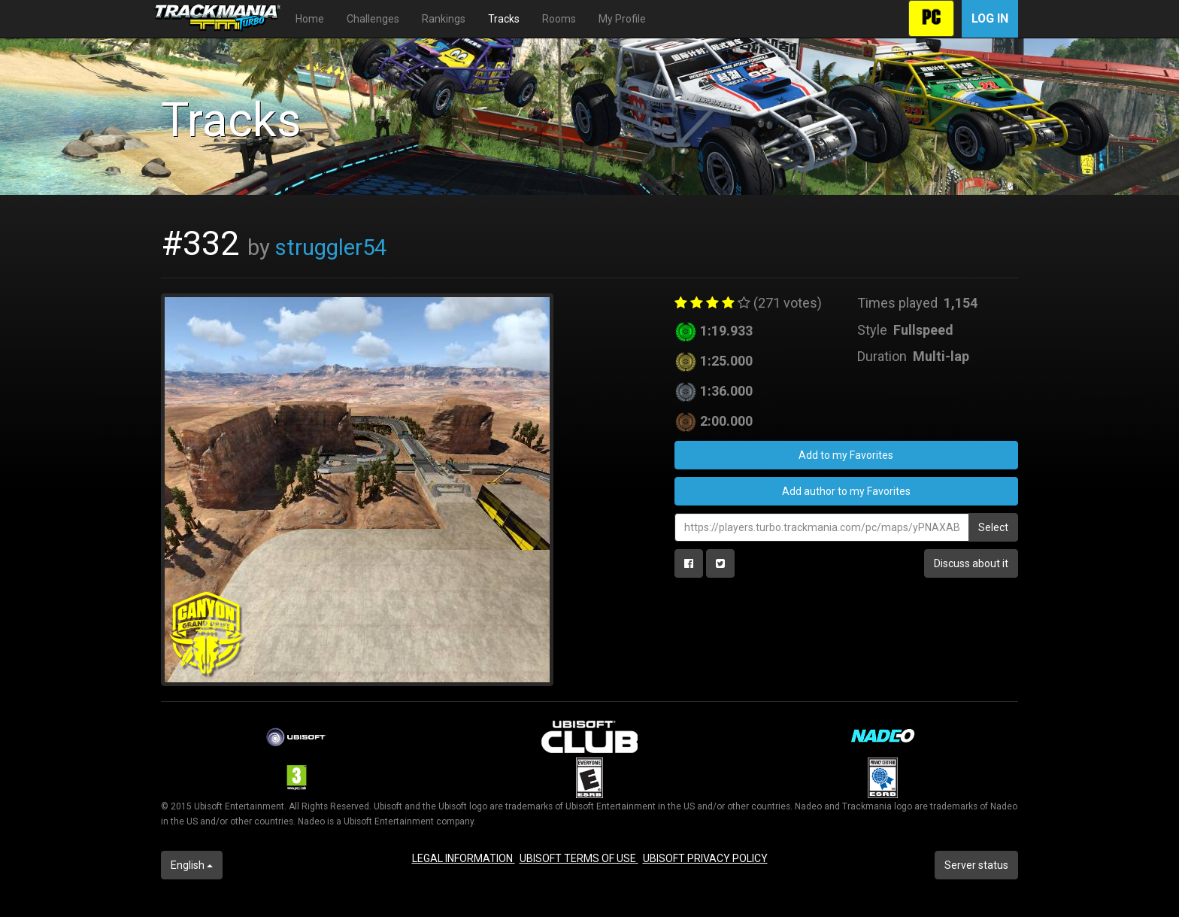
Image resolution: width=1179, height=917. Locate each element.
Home (310, 19)
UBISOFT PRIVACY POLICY (705, 858)
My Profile (622, 19)
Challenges (373, 19)
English (192, 865)
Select (993, 527)
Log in (989, 18)
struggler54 (330, 247)
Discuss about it (971, 563)
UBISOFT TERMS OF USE (579, 858)
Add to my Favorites (846, 455)
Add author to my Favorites (846, 491)
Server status (976, 865)
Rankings (443, 19)
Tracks (504, 19)
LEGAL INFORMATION (463, 858)
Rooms (559, 19)
